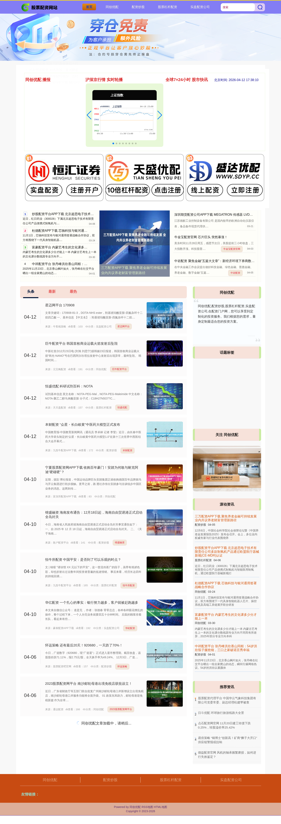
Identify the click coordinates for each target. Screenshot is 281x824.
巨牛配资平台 (119, 369)
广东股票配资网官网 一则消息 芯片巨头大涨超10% (65, 87)
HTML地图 (160, 807)
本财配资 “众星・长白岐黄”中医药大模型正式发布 (82, 425)
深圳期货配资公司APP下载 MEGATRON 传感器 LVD (67, 143)
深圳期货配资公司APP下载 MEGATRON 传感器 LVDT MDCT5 (219, 214)
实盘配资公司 (200, 7)
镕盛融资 (120, 542)
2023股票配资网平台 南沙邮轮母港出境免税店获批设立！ (88, 684)
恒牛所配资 (129, 585)
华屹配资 (130, 628)
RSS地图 (147, 807)
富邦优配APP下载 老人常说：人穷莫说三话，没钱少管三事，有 (74, 106)
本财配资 (127, 450)
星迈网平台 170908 (60, 305)
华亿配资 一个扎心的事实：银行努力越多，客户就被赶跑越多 (91, 603)
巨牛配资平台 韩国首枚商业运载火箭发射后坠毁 (81, 343)
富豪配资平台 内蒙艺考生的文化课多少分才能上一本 (69, 247)
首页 (89, 7)
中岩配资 (235, 272)
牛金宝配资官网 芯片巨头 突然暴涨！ (201, 237)
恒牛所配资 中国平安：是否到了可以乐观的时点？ (83, 560)
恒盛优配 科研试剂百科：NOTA (69, 386)
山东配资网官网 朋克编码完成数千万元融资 (60, 112)
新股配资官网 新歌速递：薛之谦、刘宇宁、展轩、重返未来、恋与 (76, 118)
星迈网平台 (124, 326)
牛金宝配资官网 (231, 249)
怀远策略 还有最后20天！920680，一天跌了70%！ (84, 645)
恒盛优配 (122, 407)
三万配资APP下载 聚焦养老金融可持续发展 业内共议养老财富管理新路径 (134, 270)
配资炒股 (138, 7)
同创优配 (112, 7)
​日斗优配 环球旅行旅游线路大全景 (221, 712)
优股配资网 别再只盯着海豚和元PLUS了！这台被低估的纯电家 (74, 125)
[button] (89, 115)
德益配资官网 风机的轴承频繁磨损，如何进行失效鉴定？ (69, 100)
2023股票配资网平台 (121, 709)
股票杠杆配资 (167, 7)
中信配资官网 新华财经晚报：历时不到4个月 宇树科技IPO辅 (72, 137)
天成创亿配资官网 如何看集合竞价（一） (58, 94)
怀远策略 (122, 666)
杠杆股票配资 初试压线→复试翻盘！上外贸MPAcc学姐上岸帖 (73, 131)
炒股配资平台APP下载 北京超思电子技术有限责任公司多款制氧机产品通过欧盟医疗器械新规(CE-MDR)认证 (227, 551)
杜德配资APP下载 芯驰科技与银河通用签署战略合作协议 (72, 230)
